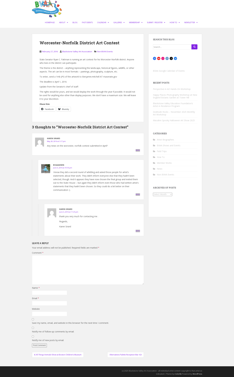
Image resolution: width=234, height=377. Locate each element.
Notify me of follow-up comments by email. (53, 331)
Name (36, 287)
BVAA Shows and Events (168, 145)
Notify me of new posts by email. (48, 340)
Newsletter (189, 22)
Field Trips (162, 151)
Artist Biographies (165, 139)
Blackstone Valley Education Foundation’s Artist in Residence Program (173, 104)
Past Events (87, 22)
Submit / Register (155, 22)
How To (173, 22)
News (159, 168)
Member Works (164, 162)
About (62, 22)
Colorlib (178, 374)
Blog (75, 22)
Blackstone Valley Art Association (77, 51)
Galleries (117, 22)
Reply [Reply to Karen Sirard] (138, 150)
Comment (37, 252)
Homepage (50, 22)
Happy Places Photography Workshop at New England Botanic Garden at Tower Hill (175, 96)
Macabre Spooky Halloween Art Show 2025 (174, 120)
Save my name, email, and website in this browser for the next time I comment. (70, 322)
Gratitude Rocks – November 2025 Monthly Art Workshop (174, 113)
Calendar (101, 22)
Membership (134, 22)
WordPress (197, 374)
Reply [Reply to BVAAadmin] (138, 194)
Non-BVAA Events (105, 51)
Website (36, 308)
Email (35, 298)
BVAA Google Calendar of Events (169, 70)
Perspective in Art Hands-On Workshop (172, 89)
